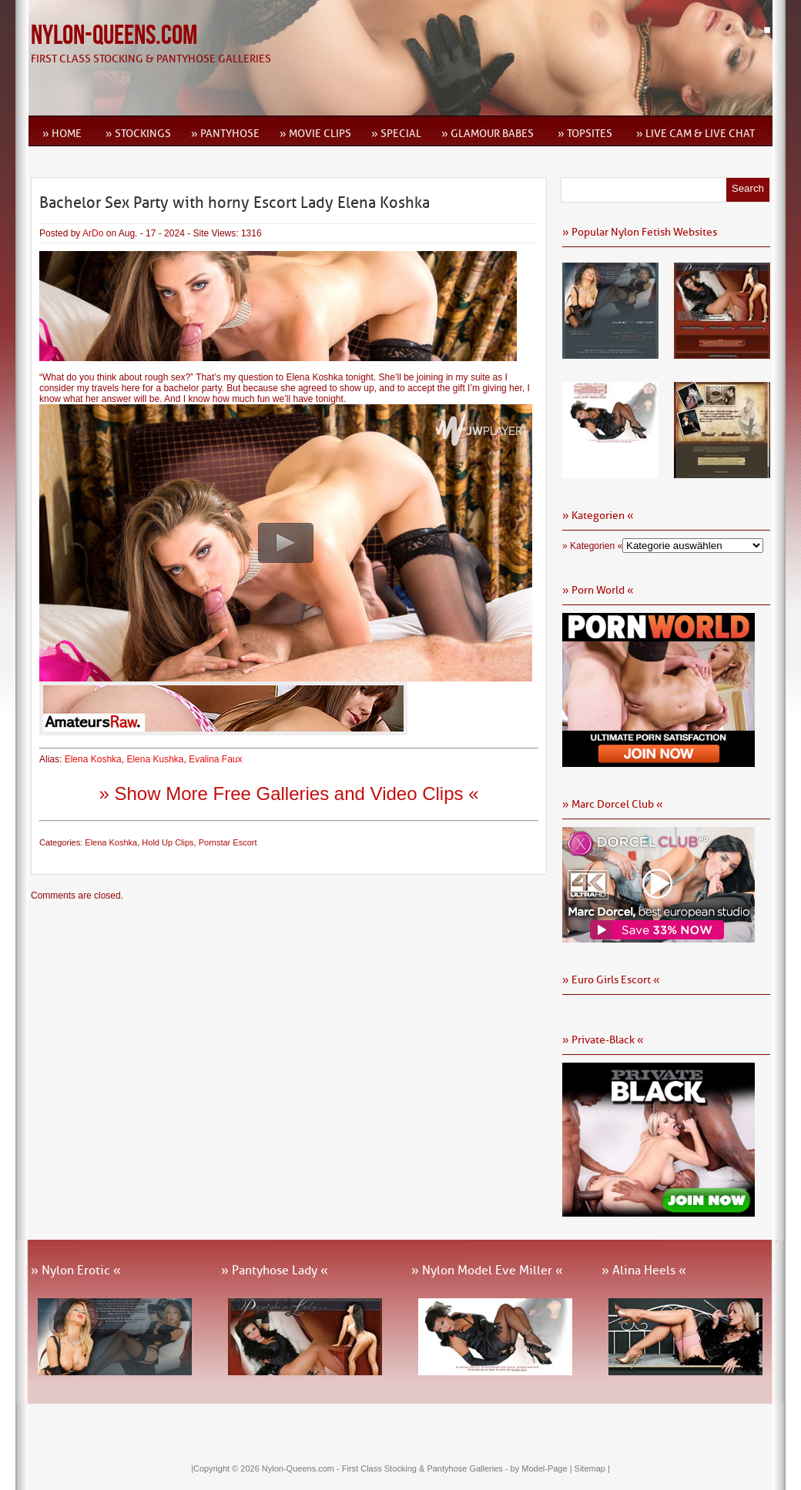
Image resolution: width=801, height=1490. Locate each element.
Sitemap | (592, 1468)
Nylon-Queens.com (114, 35)
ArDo (92, 233)
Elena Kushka (154, 759)
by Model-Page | (543, 1468)
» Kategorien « (592, 546)
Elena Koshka (93, 759)
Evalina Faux (215, 759)
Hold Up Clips (167, 842)
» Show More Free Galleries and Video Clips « (288, 793)
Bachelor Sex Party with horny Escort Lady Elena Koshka (234, 202)
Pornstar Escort (228, 842)
